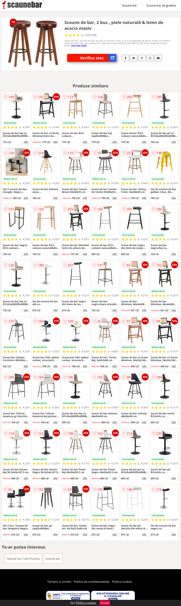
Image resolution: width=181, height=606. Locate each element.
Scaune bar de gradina (161, 5)
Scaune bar (129, 5)
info (26, 141)
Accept (104, 603)
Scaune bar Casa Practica (23, 559)
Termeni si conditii (59, 582)
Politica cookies (122, 582)
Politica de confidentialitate (92, 582)
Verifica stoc (98, 58)
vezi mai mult (79, 45)
